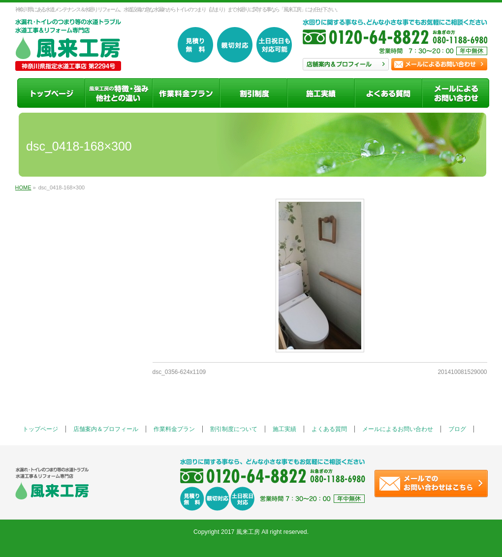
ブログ (457, 429)
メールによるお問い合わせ (397, 429)
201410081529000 (462, 372)
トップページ (40, 429)
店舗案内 (346, 64)
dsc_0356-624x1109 (179, 372)
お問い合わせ (439, 64)
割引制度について (233, 429)
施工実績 (284, 429)
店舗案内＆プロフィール (105, 429)
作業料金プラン (174, 429)
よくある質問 (329, 429)
